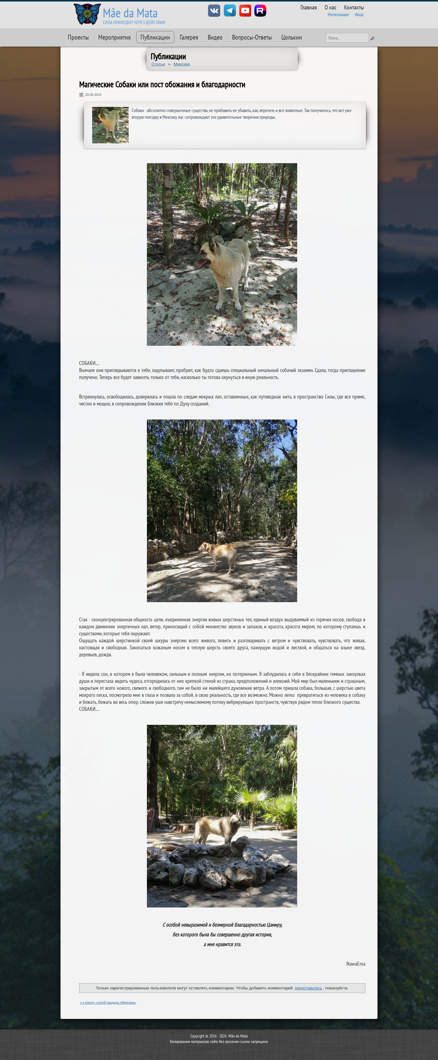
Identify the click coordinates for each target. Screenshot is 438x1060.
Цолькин (291, 37)
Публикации (155, 37)
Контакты (354, 7)
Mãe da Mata (130, 13)
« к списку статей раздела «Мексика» (108, 1002)
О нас (330, 7)
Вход (359, 14)
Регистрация (338, 14)
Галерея (189, 37)
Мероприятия (114, 37)
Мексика (182, 64)
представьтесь (308, 988)
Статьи (158, 64)
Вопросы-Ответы (252, 37)
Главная (309, 7)
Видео (215, 37)
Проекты (78, 37)
